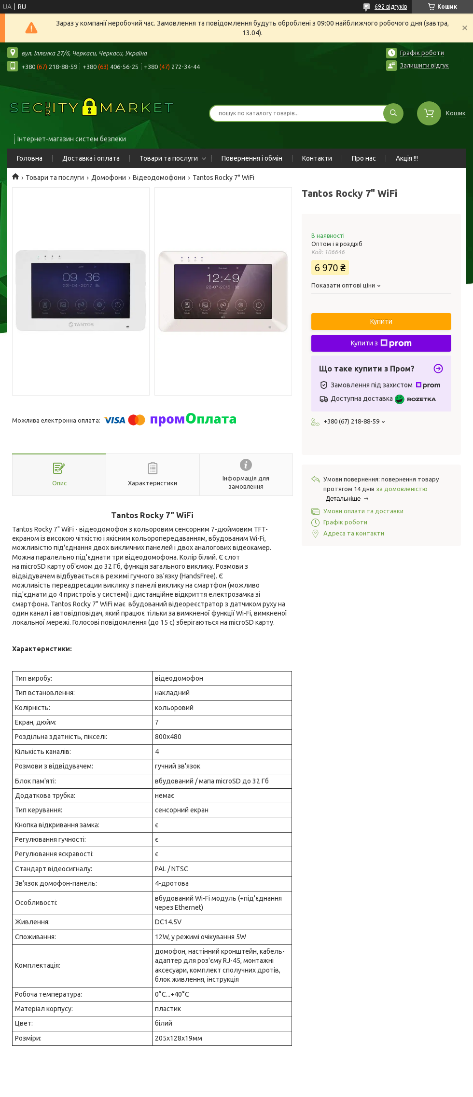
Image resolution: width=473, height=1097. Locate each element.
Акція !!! (407, 158)
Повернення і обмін (252, 158)
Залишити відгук (424, 65)
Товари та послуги (168, 158)
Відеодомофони (159, 177)
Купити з (381, 343)
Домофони (108, 177)
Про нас (364, 158)
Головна (29, 158)
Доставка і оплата (91, 158)
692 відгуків (391, 6)
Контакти (317, 158)
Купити (381, 321)
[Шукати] (393, 113)
